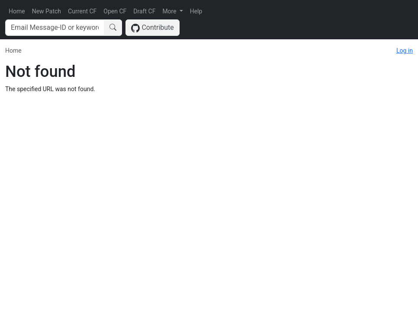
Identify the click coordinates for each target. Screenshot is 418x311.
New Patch (46, 11)
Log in (404, 50)
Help (196, 11)
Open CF (114, 11)
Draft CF (144, 11)
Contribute (152, 27)
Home (17, 11)
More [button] (170, 11)
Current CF (82, 11)
